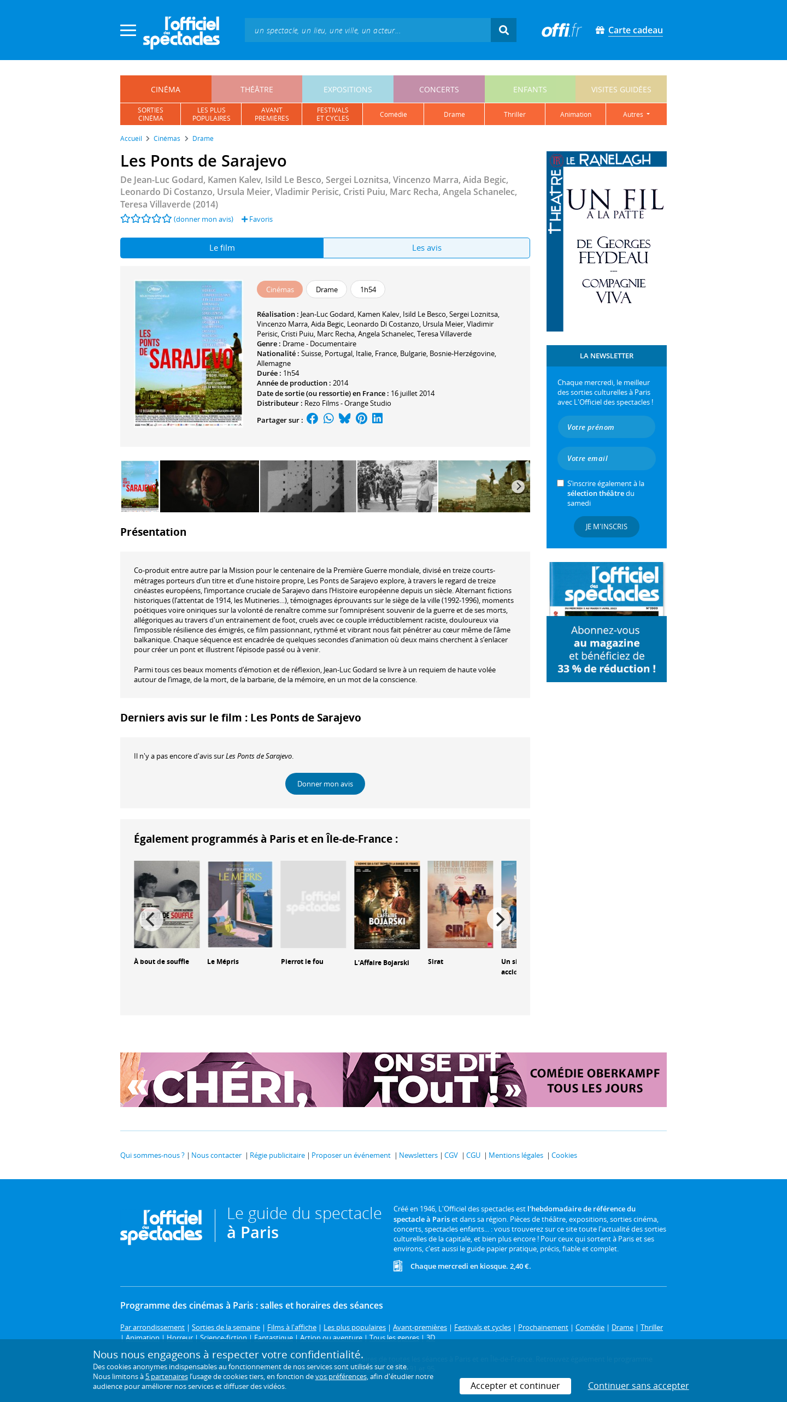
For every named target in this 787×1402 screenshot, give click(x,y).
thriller (515, 114)
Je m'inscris (606, 526)
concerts (439, 89)
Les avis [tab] (427, 247)
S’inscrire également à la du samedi (605, 493)
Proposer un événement (351, 1155)
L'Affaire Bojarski (381, 962)
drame (454, 114)
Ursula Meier (442, 324)
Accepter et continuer (515, 1386)
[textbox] (368, 30)
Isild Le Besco (424, 314)
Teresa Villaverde (444, 334)
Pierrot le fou (302, 961)
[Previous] (151, 919)
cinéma (165, 89)
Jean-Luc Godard (327, 314)
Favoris (257, 219)
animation (575, 114)
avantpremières (272, 114)
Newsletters (418, 1155)
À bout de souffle (161, 961)
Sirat (435, 961)
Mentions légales (516, 1155)
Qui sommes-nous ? (152, 1155)
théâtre (256, 89)
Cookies (564, 1155)
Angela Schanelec (386, 334)
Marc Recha (336, 334)
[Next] (518, 486)
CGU (473, 1155)
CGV (451, 1155)
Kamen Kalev (378, 314)
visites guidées (621, 89)
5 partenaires (166, 1376)
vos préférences (341, 1376)
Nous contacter (216, 1155)
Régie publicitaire (277, 1155)
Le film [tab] (222, 247)
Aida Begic (327, 324)
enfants (530, 89)
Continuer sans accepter (638, 1386)
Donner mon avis (325, 784)
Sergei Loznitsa (473, 314)
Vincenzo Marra (282, 324)
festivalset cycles (332, 114)
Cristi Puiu (297, 334)
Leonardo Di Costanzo (383, 324)
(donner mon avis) (203, 219)
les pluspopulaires (211, 114)
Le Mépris (223, 961)
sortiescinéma (150, 114)
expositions (348, 89)
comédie (393, 114)
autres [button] (634, 114)
